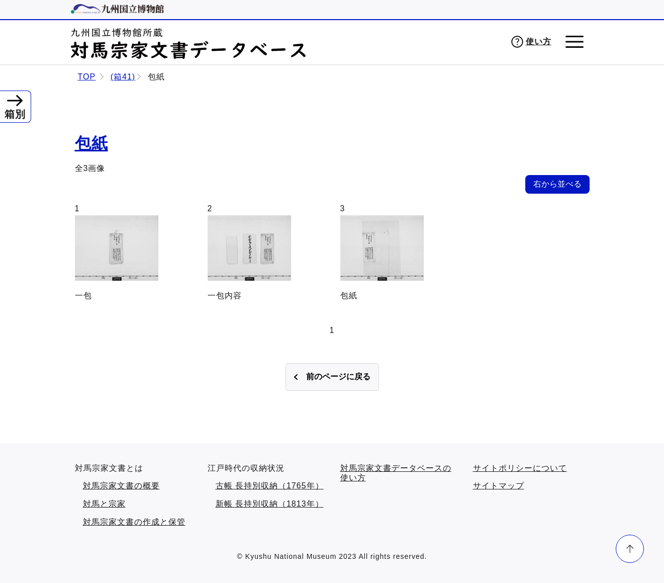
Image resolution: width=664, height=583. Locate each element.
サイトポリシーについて (520, 468)
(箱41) (123, 76)
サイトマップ (498, 485)
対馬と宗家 (104, 503)
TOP (87, 76)
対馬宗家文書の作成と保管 (134, 522)
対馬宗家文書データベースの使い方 (395, 473)
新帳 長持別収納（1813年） (270, 503)
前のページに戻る (338, 376)
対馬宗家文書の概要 (121, 485)
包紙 (91, 143)
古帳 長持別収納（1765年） (270, 485)
